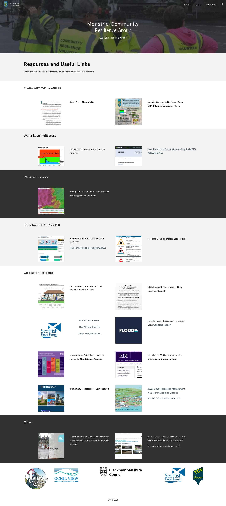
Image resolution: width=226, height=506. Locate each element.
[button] (222, 4)
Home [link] (187, 4)
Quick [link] (198, 4)
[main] (113, 27)
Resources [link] (211, 4)
